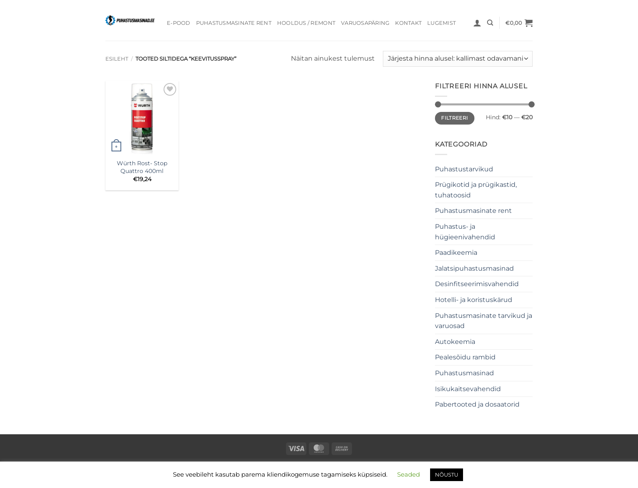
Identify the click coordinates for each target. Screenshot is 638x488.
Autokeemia (455, 342)
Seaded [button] (408, 474)
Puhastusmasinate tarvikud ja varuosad (483, 321)
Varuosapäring (365, 23)
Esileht (116, 59)
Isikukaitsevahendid (468, 389)
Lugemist (441, 23)
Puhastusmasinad (464, 373)
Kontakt (408, 23)
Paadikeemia (456, 252)
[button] (477, 23)
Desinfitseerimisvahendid (477, 284)
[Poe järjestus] (458, 59)
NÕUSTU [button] (446, 474)
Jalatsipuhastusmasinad (474, 268)
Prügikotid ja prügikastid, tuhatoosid (476, 190)
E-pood (178, 23)
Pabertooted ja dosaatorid (477, 404)
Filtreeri (454, 118)
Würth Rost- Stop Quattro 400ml (142, 167)
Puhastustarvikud (464, 169)
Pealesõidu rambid (465, 357)
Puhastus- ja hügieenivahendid (465, 232)
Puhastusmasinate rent (233, 23)
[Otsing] (490, 23)
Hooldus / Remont (306, 23)
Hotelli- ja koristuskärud (473, 300)
